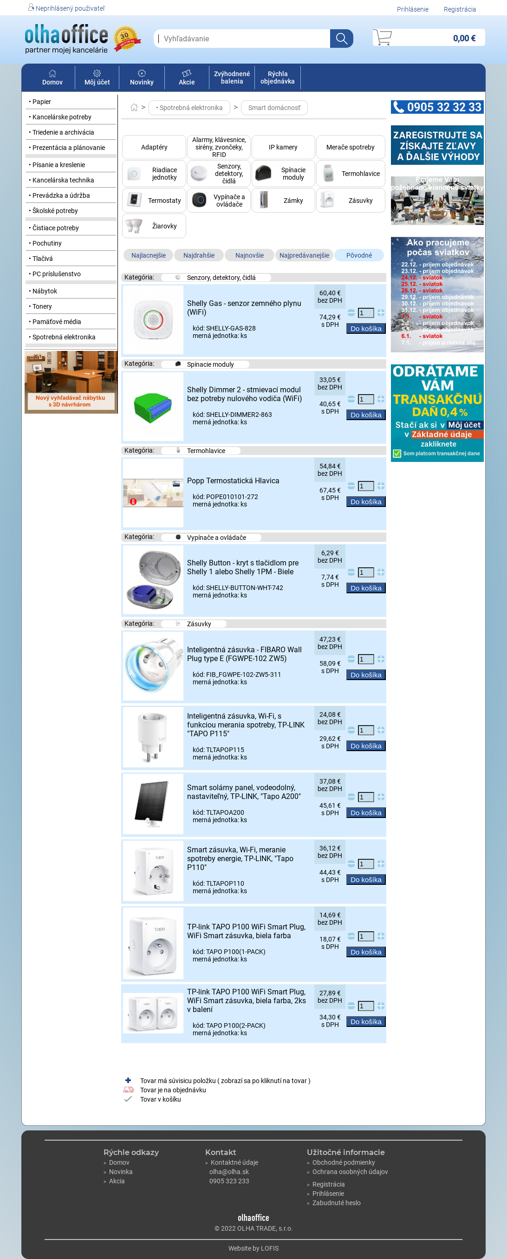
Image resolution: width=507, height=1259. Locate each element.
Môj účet (97, 78)
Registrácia (460, 9)
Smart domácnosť (274, 107)
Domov (52, 78)
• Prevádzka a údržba (59, 195)
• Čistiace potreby (54, 228)
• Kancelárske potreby (60, 117)
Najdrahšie (198, 255)
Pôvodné (359, 255)
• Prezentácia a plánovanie (67, 147)
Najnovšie (249, 255)
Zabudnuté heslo (334, 1203)
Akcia (114, 1181)
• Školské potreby (53, 210)
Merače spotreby (350, 147)
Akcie (187, 78)
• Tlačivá (41, 258)
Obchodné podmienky (341, 1162)
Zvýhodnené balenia (232, 77)
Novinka (118, 1171)
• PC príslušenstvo (55, 274)
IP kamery (283, 147)
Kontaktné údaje (231, 1162)
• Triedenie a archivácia (61, 132)
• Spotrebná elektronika (62, 337)
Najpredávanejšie (304, 255)
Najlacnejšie (148, 255)
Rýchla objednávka (277, 77)
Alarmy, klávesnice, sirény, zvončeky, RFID (219, 147)
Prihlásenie (413, 9)
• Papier (40, 101)
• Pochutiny (45, 243)
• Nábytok (43, 291)
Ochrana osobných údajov (347, 1171)
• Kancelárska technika (61, 180)
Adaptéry (154, 147)
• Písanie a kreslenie (57, 165)
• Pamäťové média (55, 321)
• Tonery (40, 306)
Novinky (142, 78)
